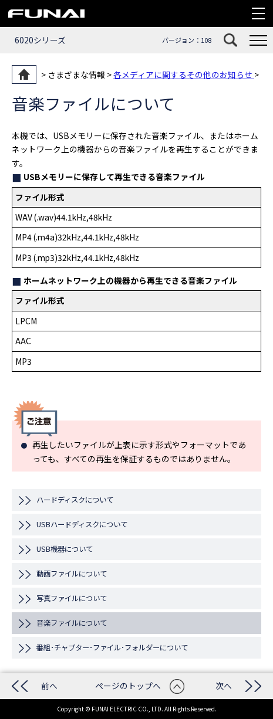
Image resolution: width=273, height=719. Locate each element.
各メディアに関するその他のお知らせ (183, 74)
